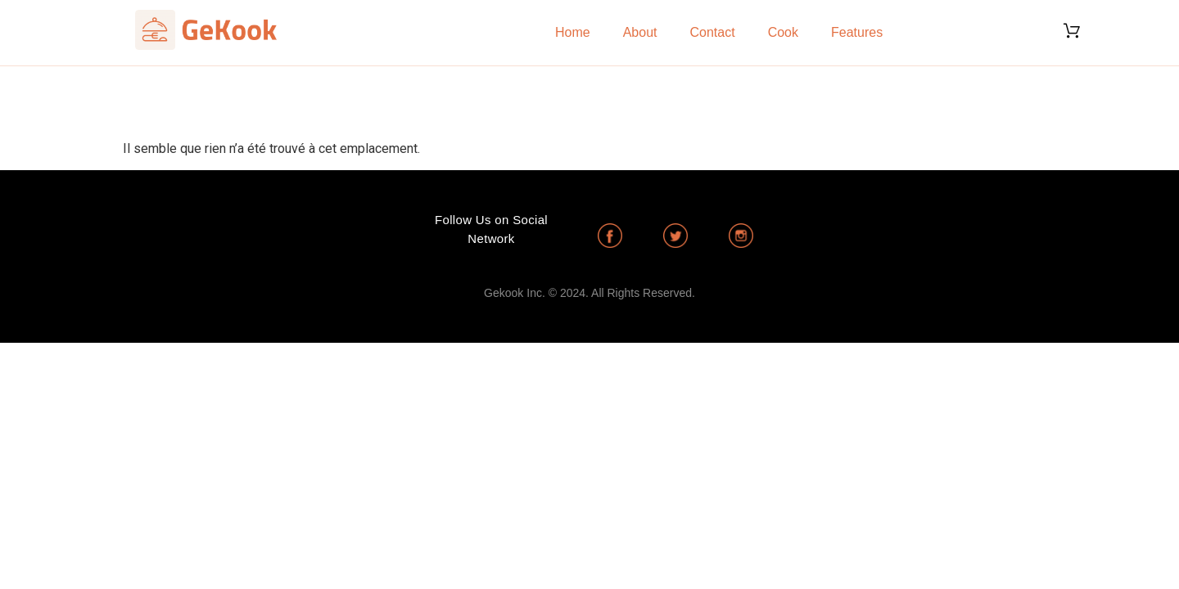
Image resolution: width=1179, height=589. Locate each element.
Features (857, 32)
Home (572, 32)
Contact (712, 32)
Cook (783, 32)
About (640, 32)
